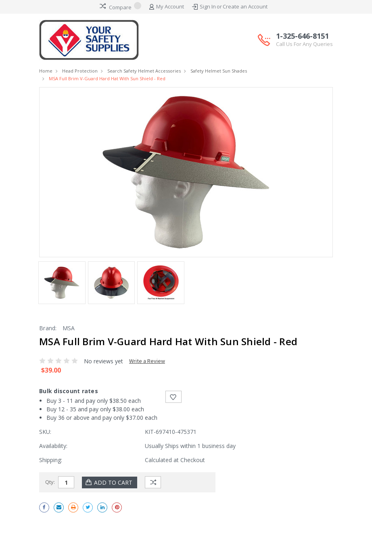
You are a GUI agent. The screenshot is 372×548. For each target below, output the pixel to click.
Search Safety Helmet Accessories (144, 71)
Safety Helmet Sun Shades (218, 71)
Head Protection (80, 71)
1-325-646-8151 (304, 40)
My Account (166, 7)
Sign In (208, 6)
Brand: (48, 328)
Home (45, 71)
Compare (120, 6)
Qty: (50, 481)
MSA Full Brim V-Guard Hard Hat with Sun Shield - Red (107, 78)
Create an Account (245, 6)
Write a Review (147, 361)
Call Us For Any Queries (304, 44)
